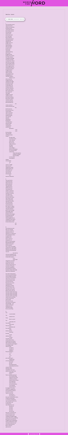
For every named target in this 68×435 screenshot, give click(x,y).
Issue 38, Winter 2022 (34, 434)
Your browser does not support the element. (15, 19)
